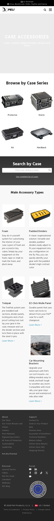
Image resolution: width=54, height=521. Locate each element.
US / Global (42, 505)
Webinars (6, 483)
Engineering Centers (11, 437)
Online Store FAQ (37, 447)
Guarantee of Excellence (40, 433)
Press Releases (8, 433)
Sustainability (8, 443)
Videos (5, 472)
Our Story (6, 420)
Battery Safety (35, 440)
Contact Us (34, 420)
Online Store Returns (38, 443)
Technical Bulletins (37, 437)
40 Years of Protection (12, 440)
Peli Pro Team (8, 476)
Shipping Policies (36, 450)
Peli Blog (6, 486)
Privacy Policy (29, 509)
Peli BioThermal (9, 454)
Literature (6, 479)
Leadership (7, 447)
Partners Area (35, 430)
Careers (5, 430)
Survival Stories (9, 469)
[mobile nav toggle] (50, 9)
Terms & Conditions (12, 509)
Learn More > (8, 341)
